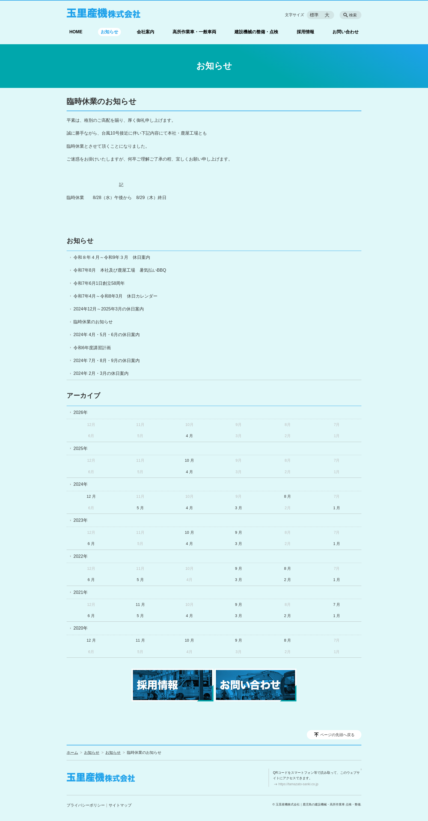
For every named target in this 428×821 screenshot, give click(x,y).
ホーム (72, 752)
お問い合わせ (345, 31)
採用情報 (305, 31)
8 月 (287, 496)
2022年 (80, 556)
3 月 (238, 508)
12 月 (91, 496)
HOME (75, 31)
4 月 (189, 436)
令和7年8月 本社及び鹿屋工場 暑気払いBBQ (119, 270)
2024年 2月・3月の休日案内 (101, 373)
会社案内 (145, 31)
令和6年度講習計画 (92, 347)
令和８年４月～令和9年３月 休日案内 (111, 257)
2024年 (80, 484)
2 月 (287, 579)
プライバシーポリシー (86, 805)
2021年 (80, 592)
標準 (314, 15)
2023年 (80, 520)
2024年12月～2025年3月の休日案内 (108, 309)
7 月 (336, 604)
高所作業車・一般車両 (194, 31)
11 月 (140, 604)
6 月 (91, 543)
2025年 (80, 448)
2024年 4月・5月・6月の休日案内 (106, 334)
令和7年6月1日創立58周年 (99, 283)
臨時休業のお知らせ (93, 321)
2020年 (80, 628)
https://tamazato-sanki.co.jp (298, 784)
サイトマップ (120, 805)
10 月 (189, 460)
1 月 (336, 508)
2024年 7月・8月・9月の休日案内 (106, 360)
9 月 (238, 532)
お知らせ (109, 31)
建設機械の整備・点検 (256, 31)
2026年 (80, 412)
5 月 (140, 508)
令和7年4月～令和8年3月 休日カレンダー (115, 296)
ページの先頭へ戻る (337, 735)
